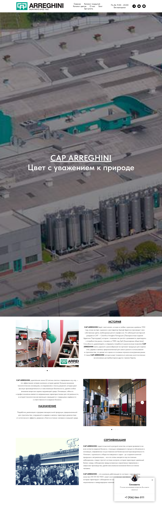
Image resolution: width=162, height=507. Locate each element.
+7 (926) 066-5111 (134, 497)
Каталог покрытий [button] (92, 4)
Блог (100, 6)
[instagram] (144, 6)
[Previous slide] (19, 343)
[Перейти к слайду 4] (117, 429)
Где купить (88, 8)
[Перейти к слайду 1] (45, 370)
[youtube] (139, 6)
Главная (77, 4)
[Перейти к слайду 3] (49, 370)
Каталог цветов (79, 6)
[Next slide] (74, 343)
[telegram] (134, 6)
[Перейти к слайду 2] (47, 370)
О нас (92, 6)
